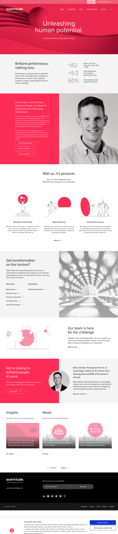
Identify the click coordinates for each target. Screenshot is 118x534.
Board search (10, 291)
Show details (28, 530)
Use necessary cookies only (103, 513)
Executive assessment (13, 298)
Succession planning (13, 306)
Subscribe (83, 487)
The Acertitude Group (103, 2)
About (62, 9)
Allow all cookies (102, 508)
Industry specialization (35, 291)
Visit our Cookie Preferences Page (37, 521)
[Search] (110, 9)
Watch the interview (25, 144)
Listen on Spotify (24, 150)
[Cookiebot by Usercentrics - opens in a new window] (12, 530)
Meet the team (73, 348)
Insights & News (92, 9)
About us (57, 240)
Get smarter (14, 393)
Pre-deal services (12, 302)
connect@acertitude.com (14, 488)
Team (81, 9)
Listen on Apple (24, 155)
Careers (91, 2)
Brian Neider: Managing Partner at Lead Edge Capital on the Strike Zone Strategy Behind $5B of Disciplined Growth (91, 374)
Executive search (12, 294)
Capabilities (72, 9)
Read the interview (79, 395)
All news (45, 455)
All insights (10, 455)
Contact (103, 9)
